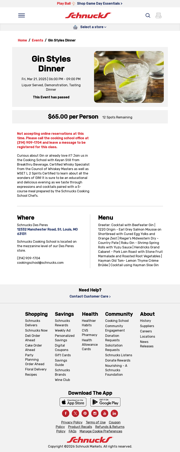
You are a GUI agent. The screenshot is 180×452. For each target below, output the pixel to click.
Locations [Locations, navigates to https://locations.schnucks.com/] (147, 336)
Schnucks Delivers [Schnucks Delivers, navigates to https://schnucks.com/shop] (32, 323)
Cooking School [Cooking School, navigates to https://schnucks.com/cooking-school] (117, 321)
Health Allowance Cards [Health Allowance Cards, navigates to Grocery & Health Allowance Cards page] (90, 344)
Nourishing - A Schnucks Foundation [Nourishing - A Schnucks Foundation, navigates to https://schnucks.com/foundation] (116, 370)
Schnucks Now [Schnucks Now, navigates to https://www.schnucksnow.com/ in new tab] (36, 330)
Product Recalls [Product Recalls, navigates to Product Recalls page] (80, 427)
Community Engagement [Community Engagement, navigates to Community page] (115, 328)
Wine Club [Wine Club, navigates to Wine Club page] (62, 380)
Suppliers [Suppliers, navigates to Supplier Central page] (147, 326)
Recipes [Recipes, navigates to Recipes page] (31, 374)
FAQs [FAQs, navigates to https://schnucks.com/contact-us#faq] (72, 431)
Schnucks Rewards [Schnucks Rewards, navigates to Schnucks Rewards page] (62, 323)
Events (37, 40)
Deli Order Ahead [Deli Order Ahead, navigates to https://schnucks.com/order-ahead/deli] (32, 338)
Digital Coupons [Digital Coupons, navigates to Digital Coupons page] (61, 348)
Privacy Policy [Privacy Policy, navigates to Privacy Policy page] (71, 422)
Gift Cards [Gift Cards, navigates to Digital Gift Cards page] (63, 355)
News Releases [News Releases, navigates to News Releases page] (146, 344)
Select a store (93, 27)
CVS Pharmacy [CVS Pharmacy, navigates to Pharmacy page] (89, 333)
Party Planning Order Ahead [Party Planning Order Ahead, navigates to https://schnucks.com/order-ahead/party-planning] (34, 359)
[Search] (148, 15)
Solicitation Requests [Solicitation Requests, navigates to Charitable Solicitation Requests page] (114, 348)
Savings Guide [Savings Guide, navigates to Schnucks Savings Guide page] (61, 362)
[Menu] (21, 15)
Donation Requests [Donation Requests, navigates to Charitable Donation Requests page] (112, 338)
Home (22, 40)
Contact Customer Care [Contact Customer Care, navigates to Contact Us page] (90, 296)
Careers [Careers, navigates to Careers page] (146, 331)
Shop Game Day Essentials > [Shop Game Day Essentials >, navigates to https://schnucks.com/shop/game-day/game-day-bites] (99, 3)
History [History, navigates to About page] (145, 321)
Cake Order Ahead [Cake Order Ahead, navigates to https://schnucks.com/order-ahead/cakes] (33, 348)
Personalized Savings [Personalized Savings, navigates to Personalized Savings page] (65, 338)
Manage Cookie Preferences (101, 431)
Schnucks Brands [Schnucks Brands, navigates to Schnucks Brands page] (62, 372)
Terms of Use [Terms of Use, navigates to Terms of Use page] (96, 422)
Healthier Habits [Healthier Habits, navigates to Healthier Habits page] (89, 323)
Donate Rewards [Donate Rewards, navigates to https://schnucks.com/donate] (117, 360)
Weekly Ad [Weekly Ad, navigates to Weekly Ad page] (63, 330)
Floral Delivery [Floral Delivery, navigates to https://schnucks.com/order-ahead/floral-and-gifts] (36, 369)
